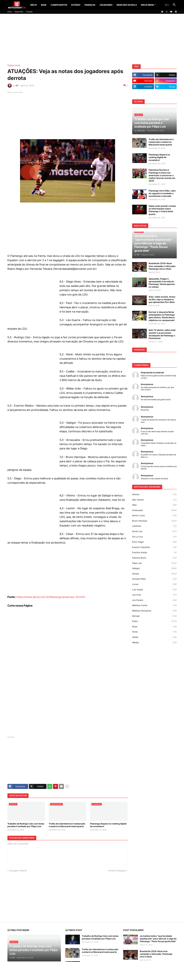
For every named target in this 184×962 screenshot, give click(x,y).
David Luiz (154, 531)
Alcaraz (154, 494)
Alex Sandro (154, 499)
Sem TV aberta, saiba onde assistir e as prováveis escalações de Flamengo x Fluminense (162, 334)
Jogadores (105, 5)
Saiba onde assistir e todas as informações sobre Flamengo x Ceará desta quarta (162, 210)
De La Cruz (154, 536)
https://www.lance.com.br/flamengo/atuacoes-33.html (50, 597)
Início (33, 5)
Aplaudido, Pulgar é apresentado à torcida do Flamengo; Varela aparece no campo (162, 282)
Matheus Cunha (154, 605)
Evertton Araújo (154, 552)
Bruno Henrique (154, 520)
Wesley (154, 642)
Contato (29, 12)
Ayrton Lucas (154, 515)
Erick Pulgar (154, 541)
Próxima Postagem (117, 870)
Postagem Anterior (18, 870)
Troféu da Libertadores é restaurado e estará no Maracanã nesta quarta (67, 825)
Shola (154, 631)
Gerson (154, 573)
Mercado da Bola (127, 5)
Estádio (75, 5)
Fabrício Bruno (154, 557)
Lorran (154, 584)
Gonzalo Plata (154, 578)
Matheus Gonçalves (154, 610)
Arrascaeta (154, 510)
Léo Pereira (154, 600)
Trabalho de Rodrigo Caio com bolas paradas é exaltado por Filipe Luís (25, 825)
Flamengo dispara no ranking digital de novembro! (108, 825)
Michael (154, 616)
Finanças (90, 5)
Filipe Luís (154, 563)
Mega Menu (147, 5)
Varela (154, 637)
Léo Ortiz (154, 594)
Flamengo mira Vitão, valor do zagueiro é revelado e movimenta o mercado (162, 193)
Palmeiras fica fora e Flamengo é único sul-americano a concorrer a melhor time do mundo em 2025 (162, 175)
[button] (166, 4)
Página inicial (13, 65)
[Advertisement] (92, 39)
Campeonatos (59, 5)
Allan (154, 504)
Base (43, 5)
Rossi (154, 626)
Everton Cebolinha (154, 547)
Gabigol (154, 568)
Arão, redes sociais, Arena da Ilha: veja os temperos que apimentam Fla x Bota (162, 299)
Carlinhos (154, 526)
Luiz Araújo (154, 589)
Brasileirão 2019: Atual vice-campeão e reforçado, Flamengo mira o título (162, 266)
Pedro (154, 621)
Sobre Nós (19, 12)
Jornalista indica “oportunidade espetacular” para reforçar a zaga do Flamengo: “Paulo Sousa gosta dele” (158, 939)
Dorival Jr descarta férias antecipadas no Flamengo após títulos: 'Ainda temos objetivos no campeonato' (162, 316)
